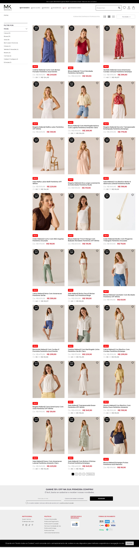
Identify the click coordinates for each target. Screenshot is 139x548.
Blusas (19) (7, 36)
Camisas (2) (7, 56)
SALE (65, 8)
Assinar (101, 498)
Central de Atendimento (51, 532)
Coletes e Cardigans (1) (11, 59)
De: (49, 76)
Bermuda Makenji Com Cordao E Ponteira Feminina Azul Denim (46, 350)
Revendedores (74, 8)
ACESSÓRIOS (56, 8)
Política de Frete (49, 530)
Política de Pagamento (51, 521)
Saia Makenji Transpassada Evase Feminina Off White (81, 406)
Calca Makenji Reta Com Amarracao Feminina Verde (47, 294)
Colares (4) (7, 46)
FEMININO (46, 8)
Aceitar (129, 543)
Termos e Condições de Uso (52, 526)
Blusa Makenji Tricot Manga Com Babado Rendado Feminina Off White (83, 240)
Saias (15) (6, 39)
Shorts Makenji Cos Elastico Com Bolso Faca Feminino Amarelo (117, 406)
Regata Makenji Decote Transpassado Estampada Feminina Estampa (119, 128)
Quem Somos (26, 519)
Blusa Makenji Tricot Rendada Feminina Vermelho (80, 72)
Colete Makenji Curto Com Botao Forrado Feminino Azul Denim (46, 71)
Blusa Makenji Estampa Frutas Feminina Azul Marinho (115, 463)
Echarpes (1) (7, 62)
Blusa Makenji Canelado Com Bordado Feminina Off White (119, 296)
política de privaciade (67, 503)
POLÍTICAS (47, 516)
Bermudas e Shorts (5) (11, 43)
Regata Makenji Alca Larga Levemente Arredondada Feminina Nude (84, 184)
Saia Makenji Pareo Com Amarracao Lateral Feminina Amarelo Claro (47, 462)
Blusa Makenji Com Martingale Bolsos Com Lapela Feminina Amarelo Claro (83, 126)
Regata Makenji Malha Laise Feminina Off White (48, 128)
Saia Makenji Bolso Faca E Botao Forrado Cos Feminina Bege (81, 294)
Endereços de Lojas (28, 521)
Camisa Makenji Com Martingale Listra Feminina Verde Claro (83, 350)
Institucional (27, 516)
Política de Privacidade (51, 523)
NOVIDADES (25, 8)
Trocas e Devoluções (50, 519)
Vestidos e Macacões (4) (11, 49)
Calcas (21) (7, 33)
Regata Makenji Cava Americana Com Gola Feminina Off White (48, 407)
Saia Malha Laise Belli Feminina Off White (47, 182)
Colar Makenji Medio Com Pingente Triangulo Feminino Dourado (117, 240)
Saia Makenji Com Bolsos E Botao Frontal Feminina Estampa (81, 462)
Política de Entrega (50, 528)
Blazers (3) (7, 52)
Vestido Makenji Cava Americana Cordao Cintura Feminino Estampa (117, 71)
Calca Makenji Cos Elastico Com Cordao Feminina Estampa (116, 350)
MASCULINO (35, 8)
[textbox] (108, 8)
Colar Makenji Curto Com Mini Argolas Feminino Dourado (48, 240)
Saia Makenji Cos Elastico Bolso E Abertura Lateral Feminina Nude (117, 182)
